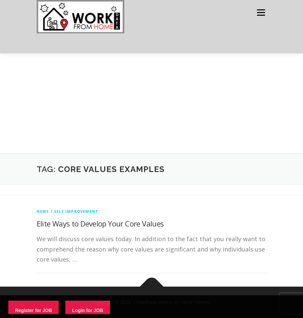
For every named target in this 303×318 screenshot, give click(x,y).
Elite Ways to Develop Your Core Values (100, 223)
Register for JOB (33, 310)
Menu (261, 12)
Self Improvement (76, 211)
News (43, 211)
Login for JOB (87, 310)
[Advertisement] (151, 103)
